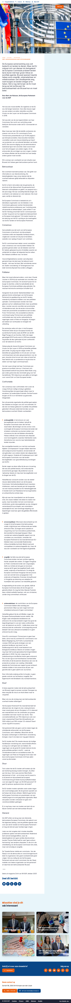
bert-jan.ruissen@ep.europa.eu (29, 990)
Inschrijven (8, 970)
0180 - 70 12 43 (9, 990)
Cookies (14, 1001)
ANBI (27, 1001)
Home (3, 57)
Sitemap (33, 1001)
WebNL (64, 1001)
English (40, 1001)
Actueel (9, 57)
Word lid (59, 6)
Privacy (21, 1001)
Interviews (17, 57)
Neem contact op (9, 982)
